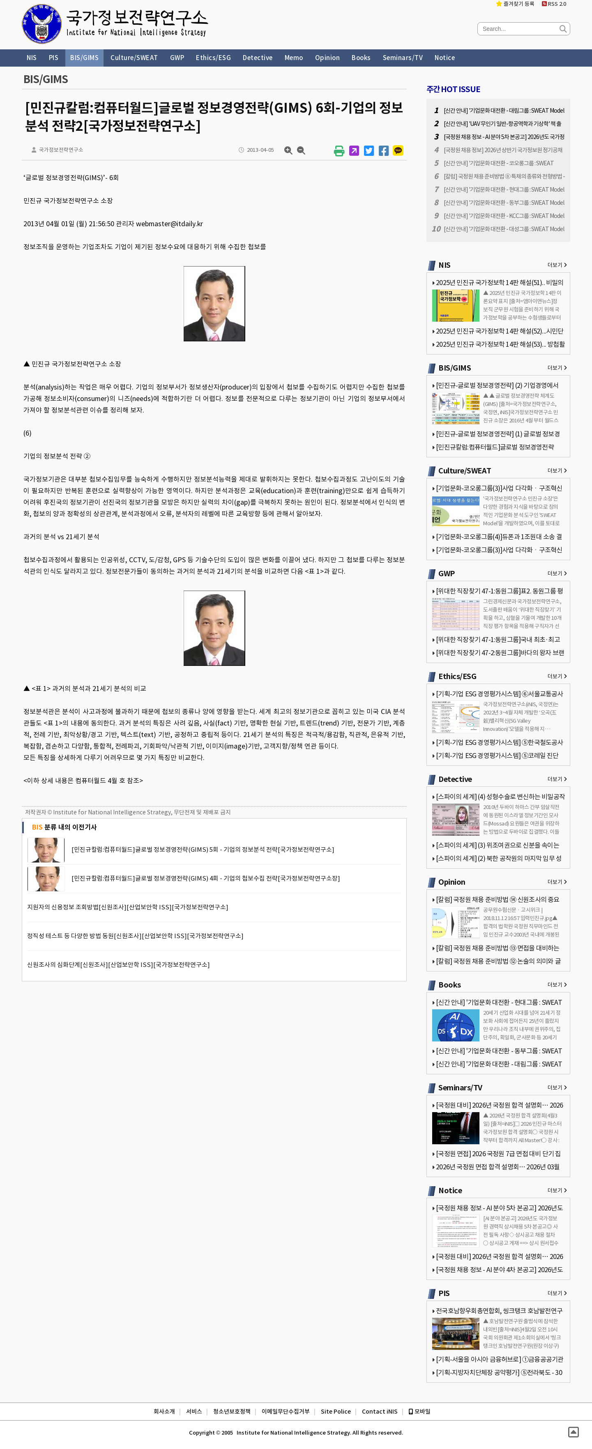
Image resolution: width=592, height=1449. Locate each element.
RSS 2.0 (554, 3)
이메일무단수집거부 (286, 1411)
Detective (258, 58)
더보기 (557, 265)
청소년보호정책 (232, 1411)
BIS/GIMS (84, 58)
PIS (54, 58)
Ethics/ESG (213, 58)
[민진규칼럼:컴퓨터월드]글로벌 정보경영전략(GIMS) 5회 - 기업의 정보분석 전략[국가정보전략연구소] (202, 849)
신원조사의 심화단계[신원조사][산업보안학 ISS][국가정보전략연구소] (118, 965)
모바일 (420, 1411)
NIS (32, 58)
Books (361, 58)
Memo (294, 58)
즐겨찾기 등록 (515, 3)
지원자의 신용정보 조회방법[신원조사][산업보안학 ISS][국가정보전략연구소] (127, 907)
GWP (177, 58)
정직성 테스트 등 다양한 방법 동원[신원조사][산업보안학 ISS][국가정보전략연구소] (135, 936)
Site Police (336, 1411)
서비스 (194, 1411)
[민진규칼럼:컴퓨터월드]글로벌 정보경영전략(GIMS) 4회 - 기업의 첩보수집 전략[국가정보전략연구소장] (205, 878)
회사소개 (164, 1411)
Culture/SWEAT (134, 58)
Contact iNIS (380, 1411)
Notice (445, 58)
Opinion (327, 58)
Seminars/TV (403, 58)
